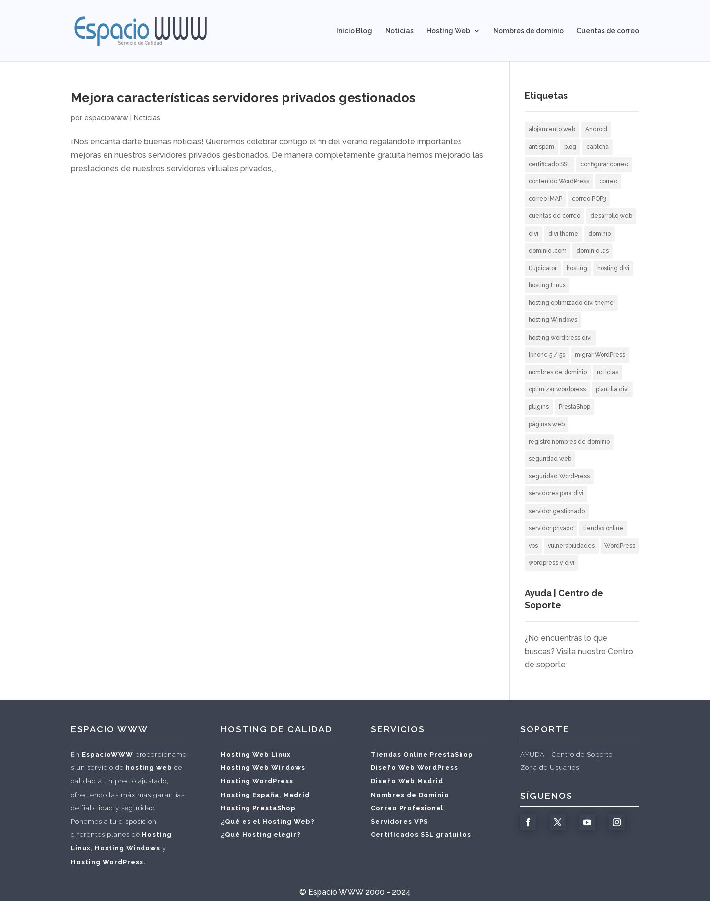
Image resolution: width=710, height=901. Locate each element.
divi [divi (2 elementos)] (533, 233)
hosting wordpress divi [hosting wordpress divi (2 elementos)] (560, 337)
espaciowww (106, 118)
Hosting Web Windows (263, 767)
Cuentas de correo (607, 31)
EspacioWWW (107, 754)
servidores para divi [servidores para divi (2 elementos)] (556, 493)
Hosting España (250, 794)
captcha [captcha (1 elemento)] (597, 146)
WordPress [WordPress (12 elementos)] (619, 545)
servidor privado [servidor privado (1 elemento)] (551, 528)
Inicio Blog (354, 31)
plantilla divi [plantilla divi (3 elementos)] (612, 389)
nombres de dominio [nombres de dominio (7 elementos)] (558, 372)
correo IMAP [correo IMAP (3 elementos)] (545, 198)
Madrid (297, 794)
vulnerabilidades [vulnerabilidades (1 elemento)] (571, 545)
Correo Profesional (407, 808)
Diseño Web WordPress (414, 767)
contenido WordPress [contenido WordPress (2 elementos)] (559, 181)
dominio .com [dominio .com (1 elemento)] (548, 250)
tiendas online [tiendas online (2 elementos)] (603, 528)
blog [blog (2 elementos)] (570, 146)
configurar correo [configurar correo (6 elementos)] (604, 164)
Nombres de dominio (528, 31)
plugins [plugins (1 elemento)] (539, 406)
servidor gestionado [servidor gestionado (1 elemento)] (557, 511)
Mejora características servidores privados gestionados (243, 97)
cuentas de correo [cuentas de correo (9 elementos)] (554, 215)
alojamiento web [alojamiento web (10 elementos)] (552, 129)
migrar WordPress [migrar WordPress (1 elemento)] (600, 354)
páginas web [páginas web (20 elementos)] (547, 424)
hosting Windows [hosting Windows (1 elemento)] (553, 319)
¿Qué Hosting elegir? (261, 834)
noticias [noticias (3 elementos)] (607, 372)
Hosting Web (448, 31)
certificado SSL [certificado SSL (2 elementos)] (549, 164)
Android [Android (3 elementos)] (596, 129)
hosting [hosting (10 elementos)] (577, 268)
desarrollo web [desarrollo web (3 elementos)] (611, 215)
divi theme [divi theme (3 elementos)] (563, 233)
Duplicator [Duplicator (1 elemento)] (543, 268)
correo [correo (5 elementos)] (608, 181)
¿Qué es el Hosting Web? (268, 821)
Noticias (399, 31)
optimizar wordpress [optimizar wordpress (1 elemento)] (557, 389)
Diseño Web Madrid (407, 781)
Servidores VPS (399, 821)
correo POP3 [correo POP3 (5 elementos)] (589, 198)
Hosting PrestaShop (258, 808)
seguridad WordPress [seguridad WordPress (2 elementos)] (559, 476)
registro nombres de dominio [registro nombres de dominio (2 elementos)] (569, 441)
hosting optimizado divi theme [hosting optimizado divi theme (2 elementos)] (571, 302)
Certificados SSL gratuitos (421, 834)
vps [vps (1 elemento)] (533, 545)
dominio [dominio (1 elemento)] (599, 233)
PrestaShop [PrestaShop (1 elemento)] (574, 406)
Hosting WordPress (257, 781)
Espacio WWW (335, 892)
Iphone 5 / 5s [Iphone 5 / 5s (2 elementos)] (547, 354)
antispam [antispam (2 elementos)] (541, 146)
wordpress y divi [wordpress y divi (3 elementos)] (551, 562)
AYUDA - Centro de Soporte (566, 754)
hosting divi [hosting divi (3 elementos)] (613, 268)
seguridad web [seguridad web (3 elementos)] (550, 458)
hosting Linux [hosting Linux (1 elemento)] (547, 285)
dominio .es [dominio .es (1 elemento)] (592, 250)
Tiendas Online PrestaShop (422, 754)
